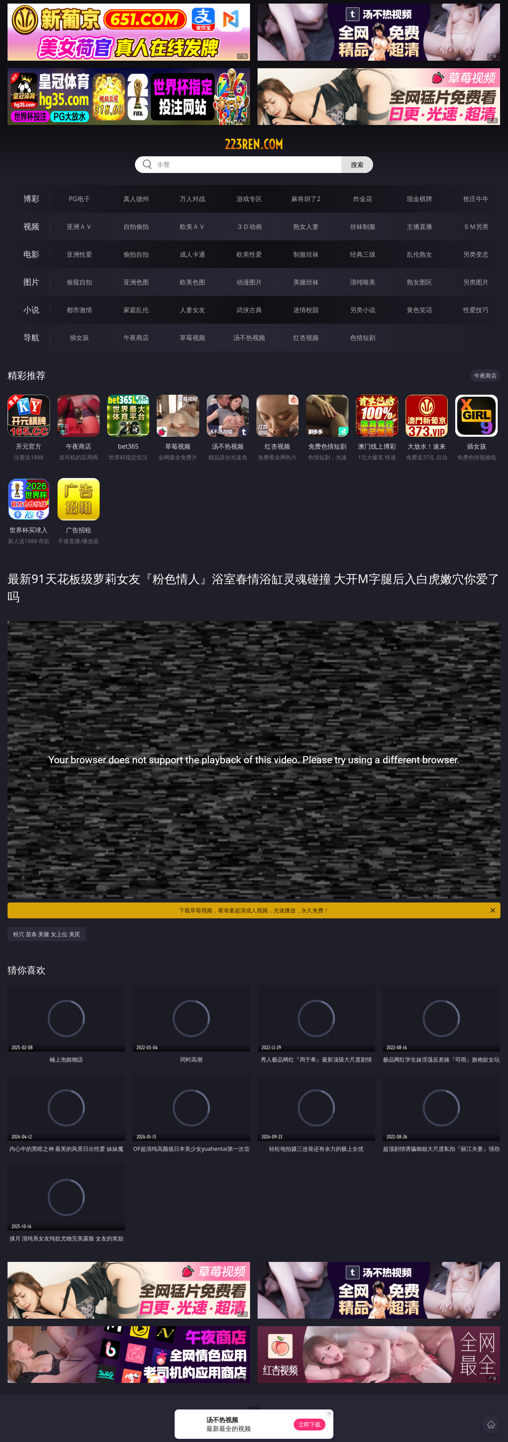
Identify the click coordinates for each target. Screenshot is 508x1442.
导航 (31, 337)
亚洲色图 (136, 282)
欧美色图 (192, 282)
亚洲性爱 (79, 254)
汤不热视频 (249, 337)
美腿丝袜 (306, 282)
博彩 (31, 198)
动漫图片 (249, 282)
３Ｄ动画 (249, 226)
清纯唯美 (362, 282)
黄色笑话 (419, 309)
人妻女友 (192, 309)
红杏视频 (306, 337)
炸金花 (362, 198)
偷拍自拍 (136, 254)
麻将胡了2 (305, 198)
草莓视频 (192, 337)
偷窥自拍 (79, 282)
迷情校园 (306, 309)
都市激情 (79, 309)
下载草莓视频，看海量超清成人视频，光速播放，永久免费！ (337, 910)
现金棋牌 (419, 198)
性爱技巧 (476, 309)
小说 (31, 309)
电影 (31, 254)
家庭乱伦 (136, 309)
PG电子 (79, 198)
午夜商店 (136, 337)
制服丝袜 (306, 254)
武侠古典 (249, 309)
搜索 (357, 164)
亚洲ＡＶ (79, 226)
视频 (31, 226)
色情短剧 (362, 337)
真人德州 (136, 198)
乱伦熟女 (419, 254)
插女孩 (79, 337)
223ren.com (254, 144)
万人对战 (192, 198)
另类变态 (476, 254)
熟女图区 (419, 282)
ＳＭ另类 (476, 226)
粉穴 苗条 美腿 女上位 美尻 (46, 934)
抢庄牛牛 (476, 198)
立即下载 (309, 1424)
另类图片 (476, 282)
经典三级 (362, 254)
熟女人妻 (306, 226)
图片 (31, 281)
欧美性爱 (249, 254)
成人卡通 (192, 254)
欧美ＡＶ (192, 226)
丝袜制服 (362, 226)
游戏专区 (249, 198)
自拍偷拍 (136, 226)
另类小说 (362, 309)
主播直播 (419, 226)
